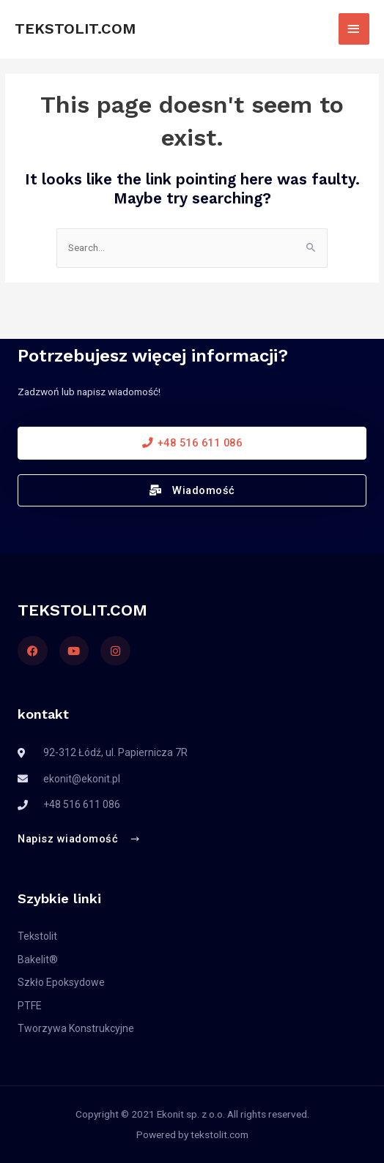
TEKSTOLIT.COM (75, 28)
